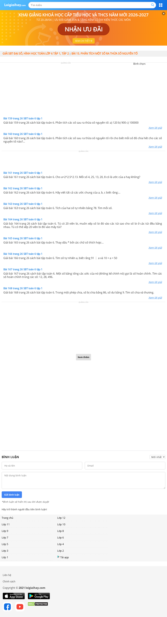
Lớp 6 (60, 537)
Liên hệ (7, 575)
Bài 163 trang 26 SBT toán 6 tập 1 (22, 203)
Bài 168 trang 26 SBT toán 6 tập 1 (22, 288)
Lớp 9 (5, 531)
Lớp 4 (60, 544)
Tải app (63, 557)
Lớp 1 (5, 557)
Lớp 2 (60, 550)
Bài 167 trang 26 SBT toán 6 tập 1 (22, 269)
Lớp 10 (61, 524)
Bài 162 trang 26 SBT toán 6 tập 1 (22, 188)
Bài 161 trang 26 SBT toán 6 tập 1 (22, 172)
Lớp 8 (60, 531)
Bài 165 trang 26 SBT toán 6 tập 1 (22, 238)
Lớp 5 (5, 544)
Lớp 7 (5, 537)
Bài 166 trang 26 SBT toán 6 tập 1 (22, 253)
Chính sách (9, 581)
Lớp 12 (61, 517)
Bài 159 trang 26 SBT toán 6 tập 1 (22, 118)
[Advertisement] (83, 90)
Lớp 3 (5, 550)
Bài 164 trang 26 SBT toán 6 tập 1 (22, 219)
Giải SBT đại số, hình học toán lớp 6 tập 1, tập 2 (36, 53)
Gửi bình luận (11, 494)
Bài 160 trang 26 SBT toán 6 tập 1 (22, 134)
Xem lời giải (155, 127)
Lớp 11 (6, 524)
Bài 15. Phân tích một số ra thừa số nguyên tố (104, 53)
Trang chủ (7, 517)
